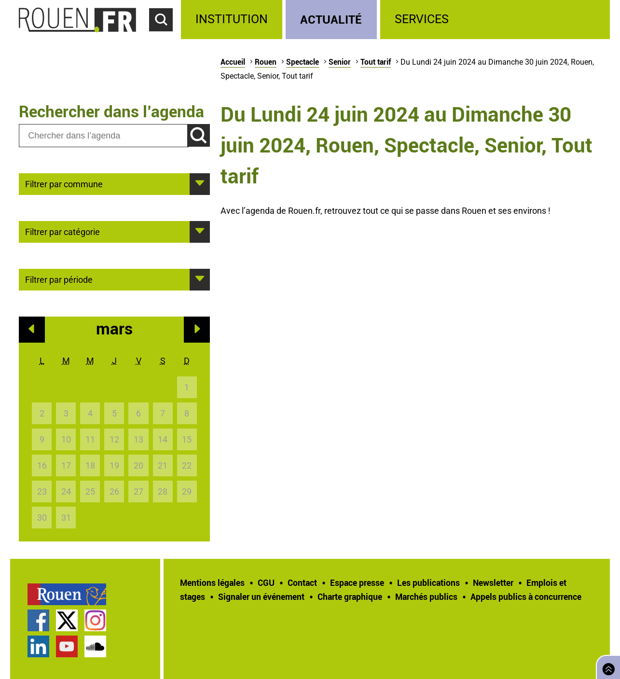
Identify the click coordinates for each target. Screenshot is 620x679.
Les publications (428, 582)
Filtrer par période (59, 279)
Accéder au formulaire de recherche (165, 37)
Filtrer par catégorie (62, 231)
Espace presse (357, 582)
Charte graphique (349, 596)
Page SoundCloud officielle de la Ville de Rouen (95, 646)
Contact (302, 582)
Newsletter (493, 582)
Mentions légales (212, 582)
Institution (231, 19)
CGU (266, 582)
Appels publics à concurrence (525, 596)
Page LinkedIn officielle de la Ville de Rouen (38, 646)
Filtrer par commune (64, 183)
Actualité (331, 19)
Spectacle (302, 61)
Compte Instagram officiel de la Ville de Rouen (95, 620)
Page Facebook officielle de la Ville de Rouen (38, 620)
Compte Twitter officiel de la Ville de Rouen (67, 620)
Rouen (265, 61)
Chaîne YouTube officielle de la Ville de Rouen (67, 646)
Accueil (232, 61)
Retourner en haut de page (606, 666)
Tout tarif (375, 61)
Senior (340, 61)
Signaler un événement (261, 596)
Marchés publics (426, 596)
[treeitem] (233, 19)
